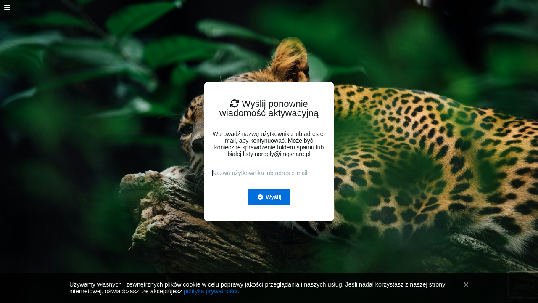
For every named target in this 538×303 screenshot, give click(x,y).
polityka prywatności (210, 291)
